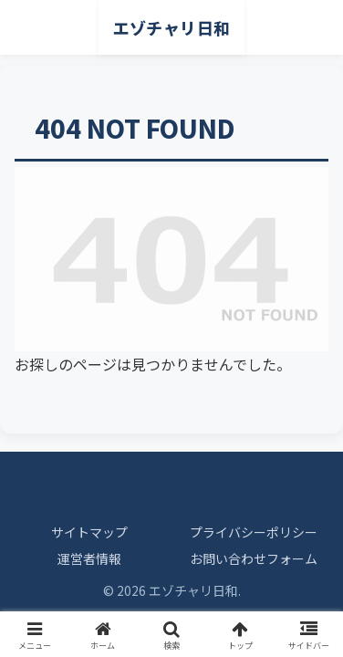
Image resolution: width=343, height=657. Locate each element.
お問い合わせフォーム (253, 558)
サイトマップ (89, 532)
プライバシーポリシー (253, 532)
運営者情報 (89, 558)
